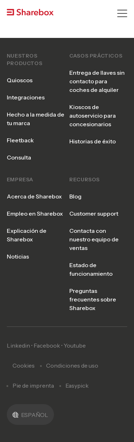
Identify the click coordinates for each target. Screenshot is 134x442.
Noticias (18, 256)
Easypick (77, 385)
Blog (75, 196)
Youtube (75, 345)
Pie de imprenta (33, 385)
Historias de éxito (92, 141)
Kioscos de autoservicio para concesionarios (92, 115)
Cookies (24, 365)
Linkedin (18, 345)
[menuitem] (30, 414)
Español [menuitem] (34, 414)
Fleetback (20, 140)
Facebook (47, 345)
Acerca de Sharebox (34, 196)
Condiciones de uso (72, 365)
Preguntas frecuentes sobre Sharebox (92, 299)
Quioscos (20, 80)
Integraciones (26, 97)
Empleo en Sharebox (35, 213)
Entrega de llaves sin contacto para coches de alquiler (97, 81)
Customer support (93, 213)
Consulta (19, 157)
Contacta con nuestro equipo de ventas (94, 239)
